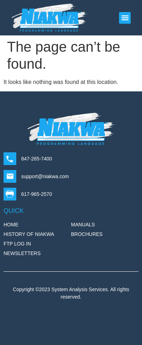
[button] (125, 18)
